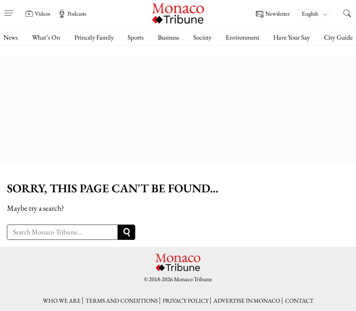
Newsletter (273, 14)
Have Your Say (291, 37)
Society (202, 37)
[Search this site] (347, 14)
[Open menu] (8, 8)
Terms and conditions (122, 300)
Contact (299, 300)
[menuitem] (314, 14)
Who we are (62, 300)
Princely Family (94, 37)
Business (168, 37)
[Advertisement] (178, 107)
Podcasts (72, 13)
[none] (318, 14)
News (10, 37)
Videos (37, 13)
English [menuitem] (310, 13)
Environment (242, 37)
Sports (136, 37)
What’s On (46, 37)
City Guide (338, 37)
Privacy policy (186, 300)
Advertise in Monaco (246, 300)
